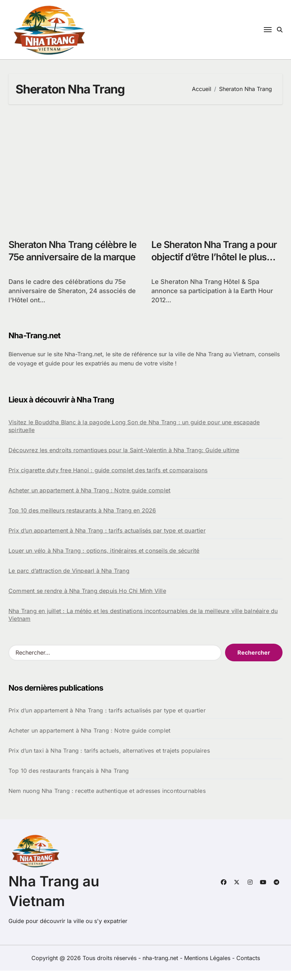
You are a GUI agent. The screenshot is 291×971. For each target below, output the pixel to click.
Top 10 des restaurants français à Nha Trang (68, 771)
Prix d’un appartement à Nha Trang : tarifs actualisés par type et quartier (107, 530)
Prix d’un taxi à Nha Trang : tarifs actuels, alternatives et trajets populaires (109, 750)
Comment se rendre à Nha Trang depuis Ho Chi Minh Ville (87, 591)
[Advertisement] (147, 168)
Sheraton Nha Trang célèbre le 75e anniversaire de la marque (69, 257)
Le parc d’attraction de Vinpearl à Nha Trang (68, 571)
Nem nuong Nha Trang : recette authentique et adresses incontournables (107, 791)
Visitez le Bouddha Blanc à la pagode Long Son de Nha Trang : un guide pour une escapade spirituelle (134, 426)
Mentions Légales (208, 958)
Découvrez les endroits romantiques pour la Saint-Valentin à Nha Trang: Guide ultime (124, 450)
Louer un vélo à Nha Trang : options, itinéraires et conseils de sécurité (103, 550)
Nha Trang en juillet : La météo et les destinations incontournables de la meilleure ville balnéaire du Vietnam (143, 615)
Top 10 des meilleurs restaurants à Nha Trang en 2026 (82, 510)
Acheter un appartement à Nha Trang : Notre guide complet (89, 490)
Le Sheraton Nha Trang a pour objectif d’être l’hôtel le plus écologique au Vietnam (216, 257)
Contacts (248, 958)
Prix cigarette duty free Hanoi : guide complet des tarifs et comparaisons (108, 470)
